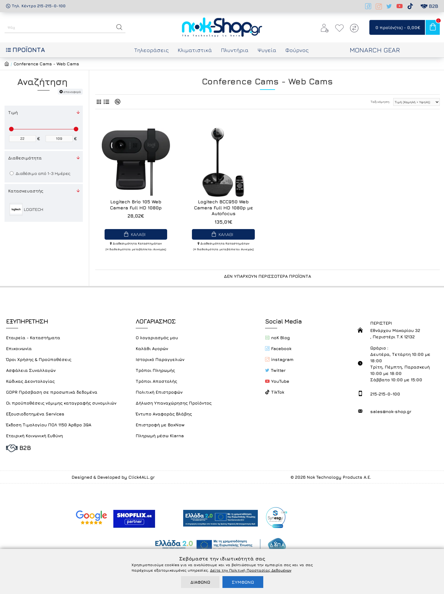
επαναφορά (72, 92)
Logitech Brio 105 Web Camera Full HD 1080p (136, 204)
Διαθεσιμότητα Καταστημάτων (136, 243)
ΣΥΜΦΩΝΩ (243, 582)
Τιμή (13, 112)
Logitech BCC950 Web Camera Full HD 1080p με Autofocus (223, 207)
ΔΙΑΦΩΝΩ (200, 582)
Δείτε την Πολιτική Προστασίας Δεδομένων (250, 570)
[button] (119, 27)
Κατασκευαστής (25, 190)
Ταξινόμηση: (380, 101)
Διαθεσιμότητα (25, 157)
